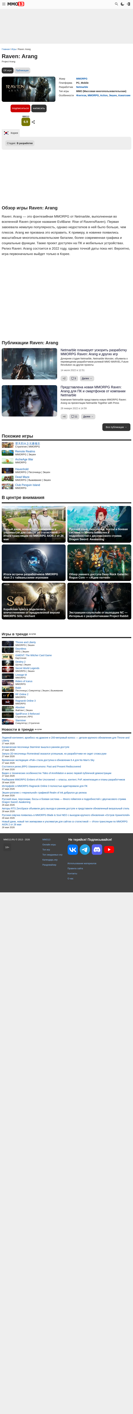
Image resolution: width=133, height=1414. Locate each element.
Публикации (22, 70)
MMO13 (46, 839)
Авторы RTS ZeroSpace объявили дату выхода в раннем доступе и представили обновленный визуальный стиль (65, 808)
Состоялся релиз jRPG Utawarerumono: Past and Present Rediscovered (41, 766)
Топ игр (46, 849)
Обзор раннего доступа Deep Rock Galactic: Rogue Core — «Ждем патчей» (99, 576)
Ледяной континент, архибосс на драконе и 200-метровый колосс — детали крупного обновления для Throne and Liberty (65, 739)
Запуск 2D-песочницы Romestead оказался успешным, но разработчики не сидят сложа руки (54, 753)
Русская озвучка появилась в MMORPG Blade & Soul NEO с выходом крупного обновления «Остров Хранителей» (66, 815)
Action (104, 95)
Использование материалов (82, 863)
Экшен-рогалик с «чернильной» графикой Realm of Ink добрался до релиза (44, 792)
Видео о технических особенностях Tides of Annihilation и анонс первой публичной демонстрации (56, 773)
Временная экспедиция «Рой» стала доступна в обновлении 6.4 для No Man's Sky (48, 760)
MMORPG (81, 78)
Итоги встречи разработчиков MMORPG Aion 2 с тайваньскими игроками (30, 576)
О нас (70, 878)
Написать (39, 108)
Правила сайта (75, 868)
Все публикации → (116, 427)
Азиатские (124, 95)
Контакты (72, 873)
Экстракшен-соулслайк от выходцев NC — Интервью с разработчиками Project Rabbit (98, 614)
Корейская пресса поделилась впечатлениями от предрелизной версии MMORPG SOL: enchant (31, 612)
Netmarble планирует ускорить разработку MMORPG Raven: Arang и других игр (94, 352)
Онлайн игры (49, 844)
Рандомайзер (49, 864)
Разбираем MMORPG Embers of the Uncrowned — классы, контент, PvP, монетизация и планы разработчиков (63, 779)
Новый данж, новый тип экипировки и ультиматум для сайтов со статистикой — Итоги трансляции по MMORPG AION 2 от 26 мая (33, 534)
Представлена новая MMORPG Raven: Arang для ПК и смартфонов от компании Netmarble (93, 391)
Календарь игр (49, 859)
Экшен (113, 95)
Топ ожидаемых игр (52, 854)
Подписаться (20, 108)
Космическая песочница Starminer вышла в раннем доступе (35, 747)
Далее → (87, 378)
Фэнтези (81, 95)
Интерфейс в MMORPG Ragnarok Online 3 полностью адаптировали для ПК (44, 786)
